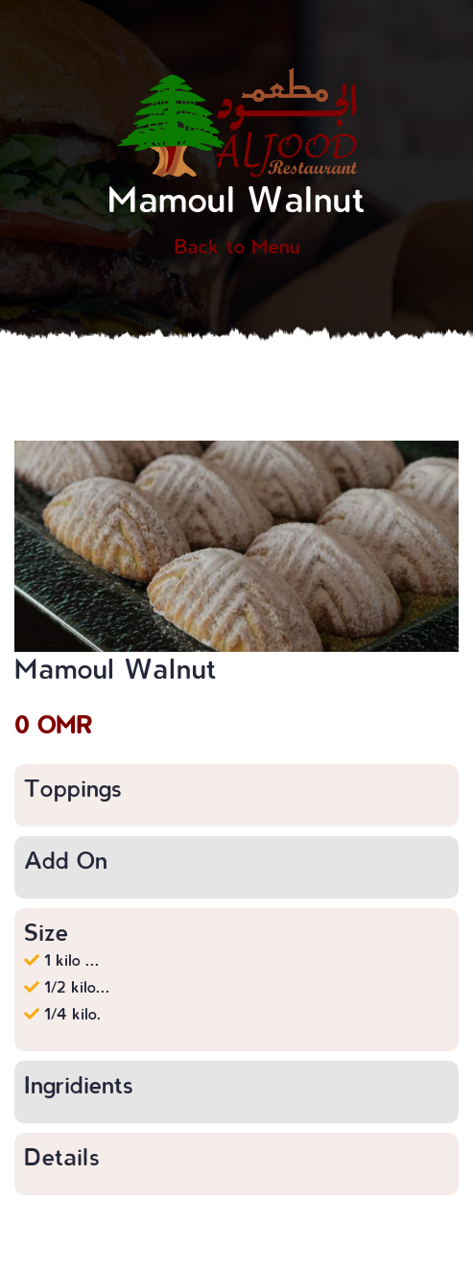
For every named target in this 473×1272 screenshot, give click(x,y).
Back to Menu (237, 245)
